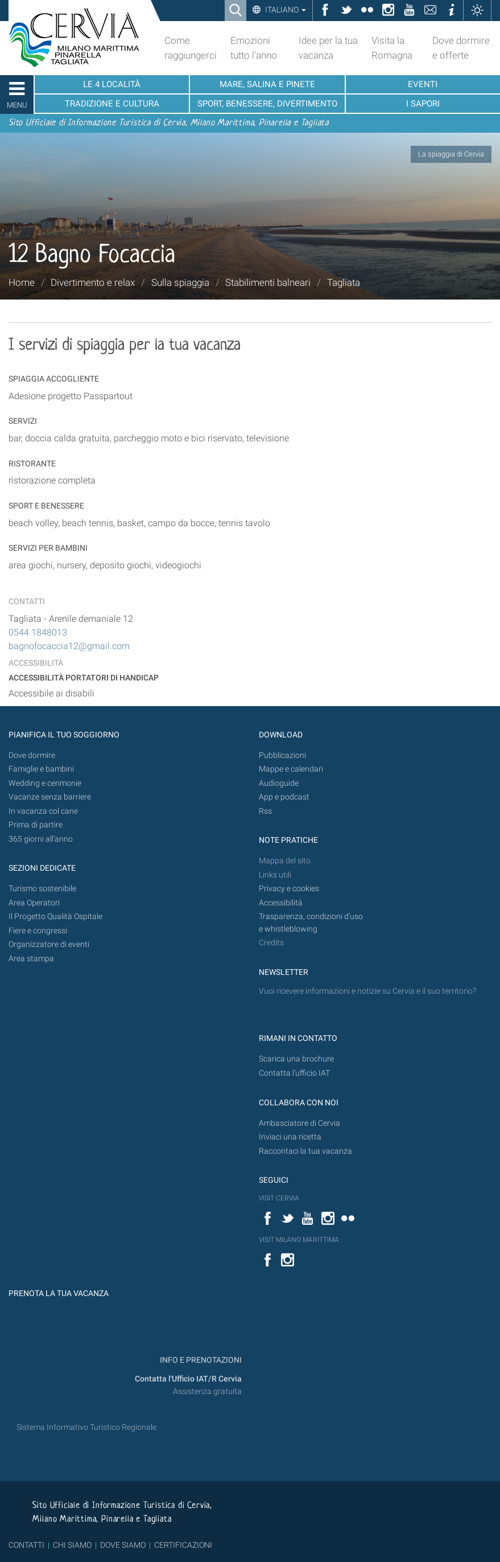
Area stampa (31, 959)
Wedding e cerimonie (45, 783)
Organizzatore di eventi (49, 944)
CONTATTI (26, 1544)
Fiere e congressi (38, 931)
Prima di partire (36, 825)
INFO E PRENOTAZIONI (200, 1360)
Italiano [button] (284, 9)
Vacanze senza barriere (50, 797)
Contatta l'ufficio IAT (294, 1073)
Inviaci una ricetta (290, 1137)
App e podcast (284, 797)
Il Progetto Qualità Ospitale (55, 916)
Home (22, 282)
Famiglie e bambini (41, 769)
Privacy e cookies (289, 888)
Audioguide (279, 783)
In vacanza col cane (43, 811)
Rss (265, 811)
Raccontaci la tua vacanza (305, 1151)
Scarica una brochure (296, 1059)
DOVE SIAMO (122, 1544)
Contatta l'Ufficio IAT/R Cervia (188, 1379)
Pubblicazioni (282, 755)
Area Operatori (34, 903)
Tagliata (343, 282)
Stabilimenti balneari (268, 282)
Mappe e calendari (291, 769)
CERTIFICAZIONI (183, 1544)
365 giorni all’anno (41, 839)
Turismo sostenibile (42, 888)
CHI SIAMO (72, 1544)
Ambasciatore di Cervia (299, 1123)
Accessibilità (281, 903)
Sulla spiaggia (180, 282)
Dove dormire (32, 755)
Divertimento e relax (93, 282)
